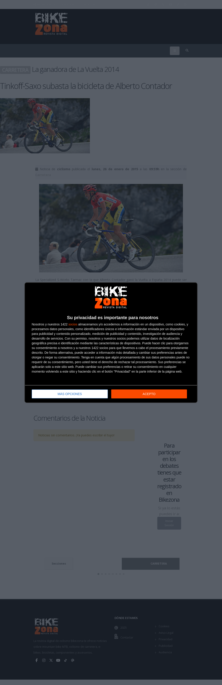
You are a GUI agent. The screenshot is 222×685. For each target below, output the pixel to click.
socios (72, 324)
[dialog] (111, 342)
